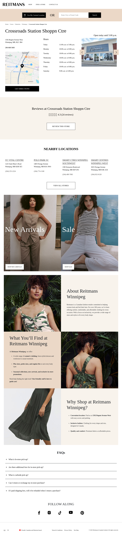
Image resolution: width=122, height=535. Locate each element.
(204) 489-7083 (67, 174)
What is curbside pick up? (18, 475)
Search (94, 15)
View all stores (61, 186)
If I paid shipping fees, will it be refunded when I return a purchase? (34, 491)
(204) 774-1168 (39, 171)
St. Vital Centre (14, 160)
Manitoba (17, 24)
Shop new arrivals (14, 267)
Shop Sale (68, 267)
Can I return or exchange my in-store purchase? (27, 483)
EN (4, 530)
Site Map (76, 530)
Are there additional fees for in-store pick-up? (26, 467)
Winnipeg (24, 24)
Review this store (61, 126)
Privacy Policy (68, 530)
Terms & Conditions (57, 530)
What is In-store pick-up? (18, 459)
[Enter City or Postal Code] (74, 15)
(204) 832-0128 (96, 174)
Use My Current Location (34, 15)
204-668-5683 (10, 48)
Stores (11, 24)
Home (6, 24)
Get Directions (22, 89)
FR (8, 530)
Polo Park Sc (41, 160)
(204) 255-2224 (10, 171)
